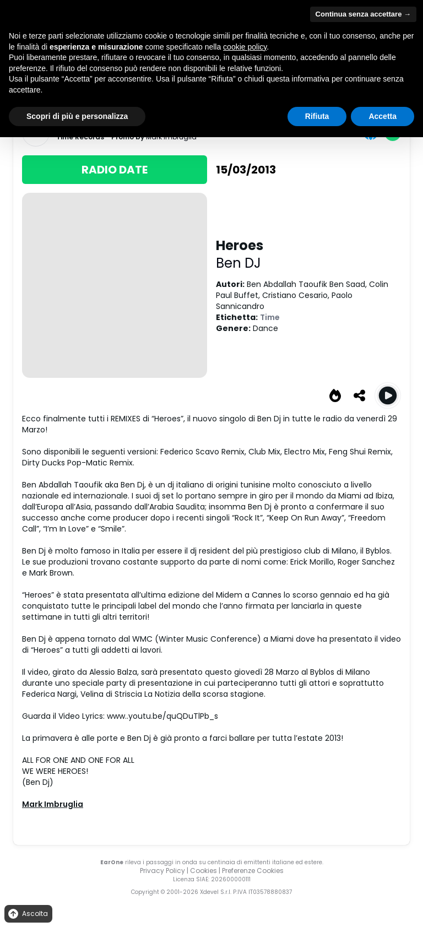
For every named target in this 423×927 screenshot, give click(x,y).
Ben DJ (238, 263)
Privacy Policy (162, 870)
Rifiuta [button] (317, 116)
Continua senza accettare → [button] (363, 14)
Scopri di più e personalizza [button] (77, 116)
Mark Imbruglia (52, 804)
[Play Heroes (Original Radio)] (388, 395)
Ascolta (27, 914)
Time (270, 317)
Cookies (203, 870)
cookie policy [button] (245, 46)
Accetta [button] (382, 116)
